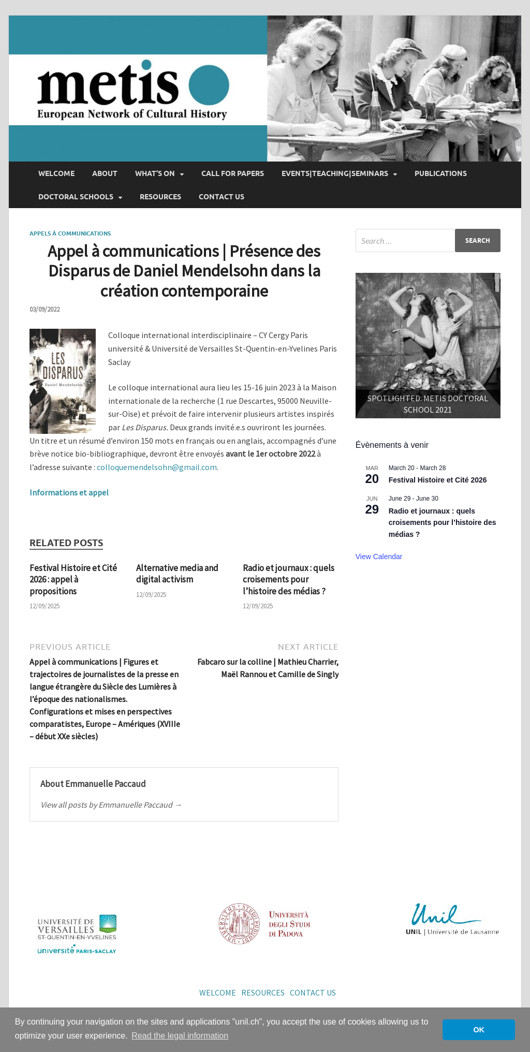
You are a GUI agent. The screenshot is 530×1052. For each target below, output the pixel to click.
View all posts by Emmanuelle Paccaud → (111, 804)
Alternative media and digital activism (177, 573)
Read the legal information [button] (179, 1035)
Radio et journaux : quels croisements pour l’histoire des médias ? (288, 579)
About (104, 173)
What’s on (155, 173)
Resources (160, 197)
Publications (441, 173)
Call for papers (232, 173)
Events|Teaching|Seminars (335, 173)
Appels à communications (70, 233)
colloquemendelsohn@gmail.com (157, 467)
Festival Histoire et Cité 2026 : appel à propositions (73, 579)
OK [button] (478, 1030)
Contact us (221, 197)
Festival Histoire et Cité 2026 (438, 480)
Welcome (56, 173)
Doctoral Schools (75, 197)
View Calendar (379, 556)
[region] (428, 345)
